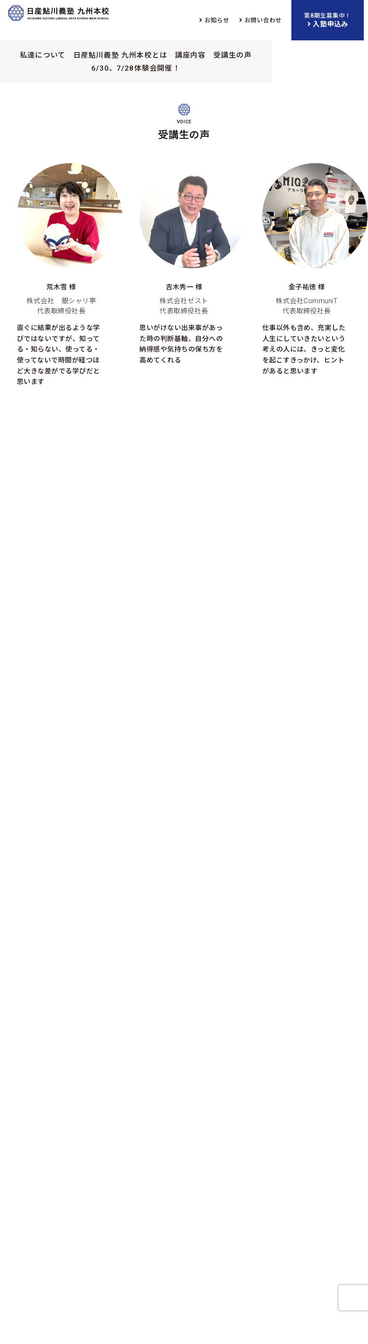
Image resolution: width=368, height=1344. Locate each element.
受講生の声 (232, 55)
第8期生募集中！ (327, 21)
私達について (42, 55)
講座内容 (190, 55)
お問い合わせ (263, 20)
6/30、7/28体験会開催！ (135, 68)
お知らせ (217, 20)
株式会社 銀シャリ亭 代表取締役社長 (61, 275)
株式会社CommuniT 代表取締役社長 (307, 269)
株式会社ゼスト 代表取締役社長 (184, 264)
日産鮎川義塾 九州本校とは (120, 55)
